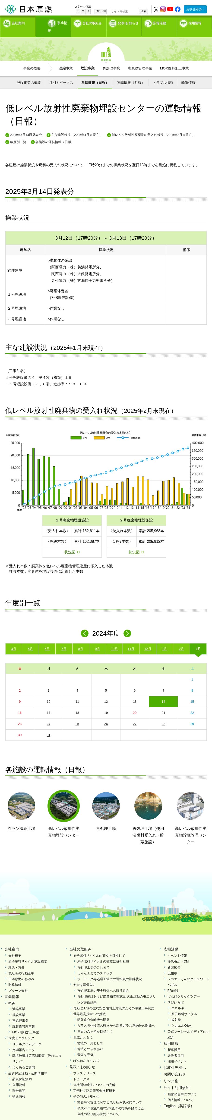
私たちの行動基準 (21, 965)
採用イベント (177, 1053)
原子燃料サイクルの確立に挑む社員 (103, 953)
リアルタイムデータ (26, 1036)
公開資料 (18, 1077)
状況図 (70, 544)
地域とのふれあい (90, 1041)
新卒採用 (174, 1042)
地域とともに (83, 1029)
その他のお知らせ (86, 1088)
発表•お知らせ (128, 22)
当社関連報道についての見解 (94, 1077)
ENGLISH (100, 11)
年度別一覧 (18, 134)
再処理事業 (111, 60)
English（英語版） (179, 1098)
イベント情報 (177, 947)
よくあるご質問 (23, 1059)
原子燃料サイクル (184, 1006)
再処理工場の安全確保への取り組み (103, 982)
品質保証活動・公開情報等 (27, 1065)
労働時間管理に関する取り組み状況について (109, 1094)
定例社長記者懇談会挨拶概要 (94, 1082)
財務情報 (14, 977)
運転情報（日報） (95, 74)
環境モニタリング (21, 1030)
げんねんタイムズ (86, 1052)
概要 (11, 995)
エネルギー (179, 1000)
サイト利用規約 (177, 1080)
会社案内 (18, 22)
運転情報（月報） (131, 74)
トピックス (81, 1071)
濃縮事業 (66, 60)
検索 (143, 11)
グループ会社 (18, 982)
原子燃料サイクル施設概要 (27, 953)
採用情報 (195, 22)
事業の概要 (32, 60)
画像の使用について (182, 1086)
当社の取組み (92, 22)
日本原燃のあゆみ (21, 971)
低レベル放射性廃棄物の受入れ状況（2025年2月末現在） (153, 127)
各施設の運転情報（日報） (54, 134)
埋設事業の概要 (29, 74)
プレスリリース (84, 1065)
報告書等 (18, 1082)
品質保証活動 (22, 1071)
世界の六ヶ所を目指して (95, 1023)
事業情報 (53, 22)
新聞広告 (174, 959)
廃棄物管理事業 (140, 60)
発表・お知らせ (82, 1059)
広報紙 (172, 965)
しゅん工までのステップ (95, 965)
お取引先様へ (195, 9)
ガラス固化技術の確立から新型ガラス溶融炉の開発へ (116, 1017)
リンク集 (171, 1073)
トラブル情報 (163, 74)
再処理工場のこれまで (93, 959)
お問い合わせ (175, 1066)
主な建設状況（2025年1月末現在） (76, 127)
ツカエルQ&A (181, 1017)
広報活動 (159, 22)
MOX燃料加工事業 (174, 60)
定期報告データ (23, 1042)
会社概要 (14, 947)
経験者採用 (176, 1047)
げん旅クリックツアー (184, 988)
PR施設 (173, 982)
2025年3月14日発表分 (26, 127)
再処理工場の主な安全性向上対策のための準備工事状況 (113, 1000)
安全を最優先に (84, 977)
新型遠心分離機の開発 (93, 1011)
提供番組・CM (178, 953)
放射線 (176, 1011)
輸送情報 (188, 74)
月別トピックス (61, 74)
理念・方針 (16, 959)
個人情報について (180, 1092)
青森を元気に (87, 1046)
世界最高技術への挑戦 (89, 1006)
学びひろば (176, 994)
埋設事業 (88, 60)
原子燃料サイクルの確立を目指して (99, 947)
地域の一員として (90, 1035)
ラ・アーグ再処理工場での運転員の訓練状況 (109, 971)
